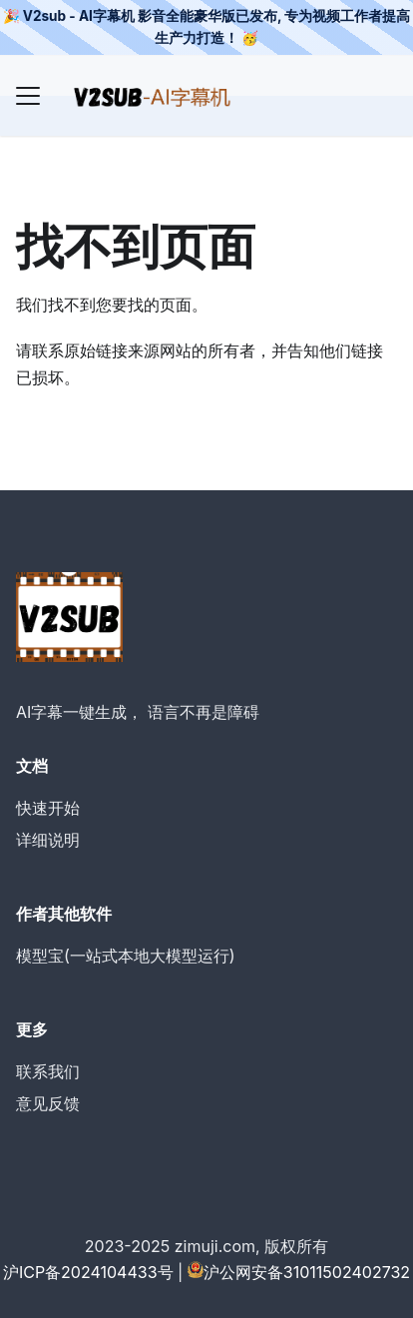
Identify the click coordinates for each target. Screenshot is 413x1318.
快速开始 (48, 808)
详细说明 (48, 840)
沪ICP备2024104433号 (88, 1272)
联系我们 (48, 1071)
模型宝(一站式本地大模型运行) (125, 956)
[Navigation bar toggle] (28, 96)
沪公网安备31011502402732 (307, 1272)
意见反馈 (48, 1103)
